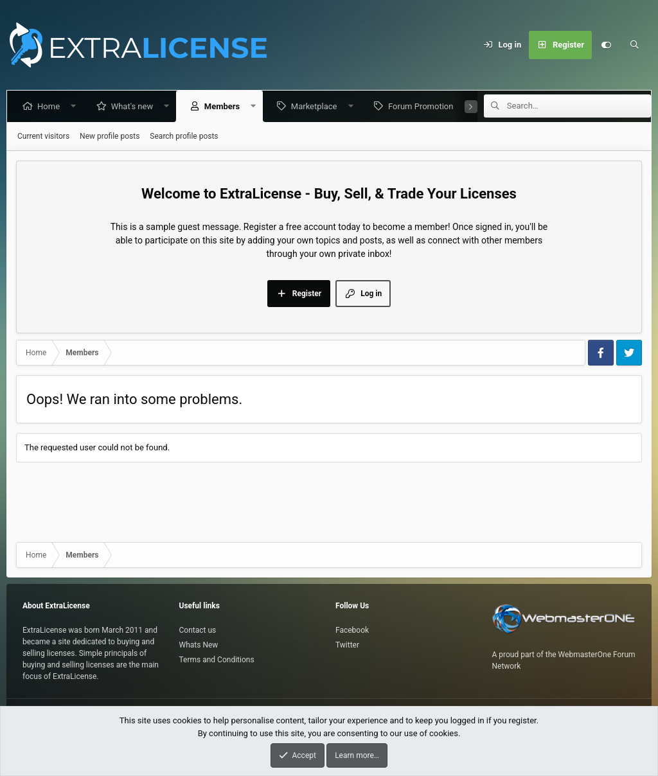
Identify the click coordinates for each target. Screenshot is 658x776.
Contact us (198, 630)
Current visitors (43, 136)
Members (224, 106)
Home (51, 106)
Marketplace (317, 106)
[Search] (634, 45)
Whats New (198, 644)
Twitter (347, 644)
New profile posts (109, 136)
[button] (76, 106)
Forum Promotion (423, 106)
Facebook (352, 630)
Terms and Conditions (216, 659)
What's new (135, 106)
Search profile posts (184, 136)
